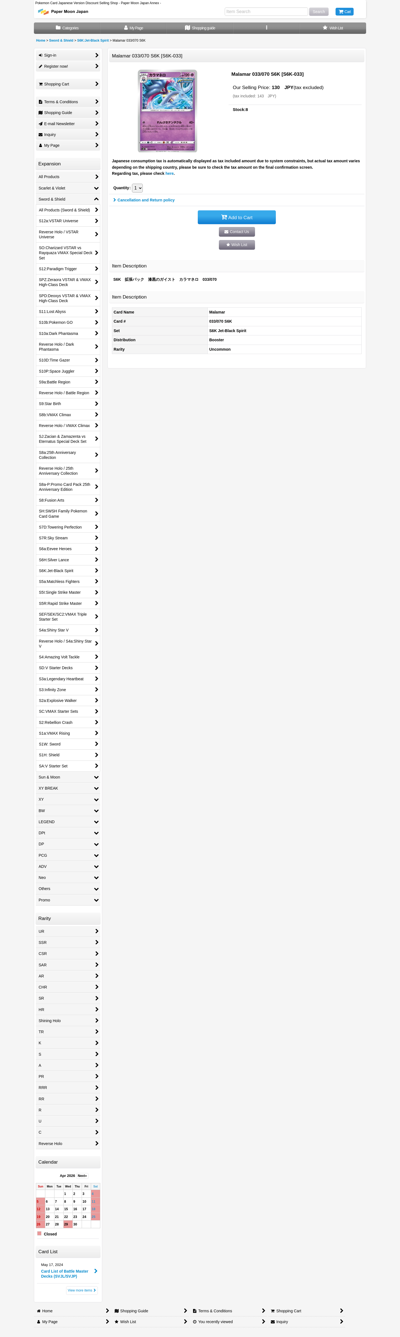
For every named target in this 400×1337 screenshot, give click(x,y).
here (170, 173)
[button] (266, 28)
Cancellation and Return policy (144, 200)
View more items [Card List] (82, 1290)
